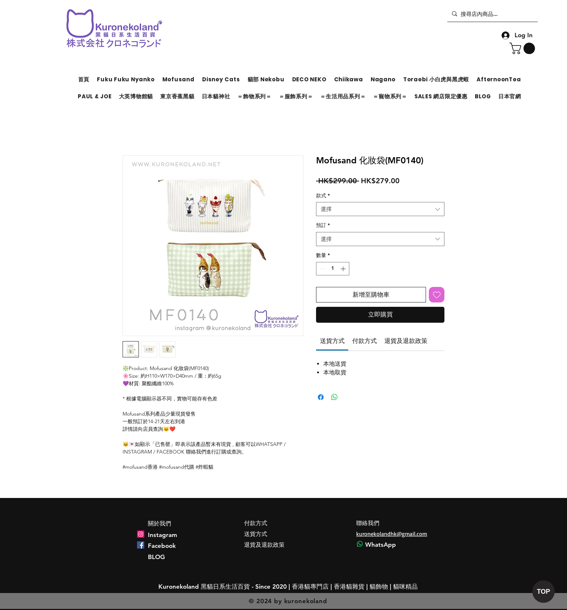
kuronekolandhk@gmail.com (391, 533)
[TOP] (543, 591)
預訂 (323, 225)
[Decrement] (321, 268)
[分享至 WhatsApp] (334, 397)
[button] (524, 48)
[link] (332, 340)
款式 (323, 195)
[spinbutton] (332, 268)
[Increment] (343, 268)
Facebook (162, 545)
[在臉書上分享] (320, 397)
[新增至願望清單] (437, 295)
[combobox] (380, 209)
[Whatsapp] (359, 543)
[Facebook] (140, 545)
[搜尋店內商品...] (492, 14)
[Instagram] (140, 534)
